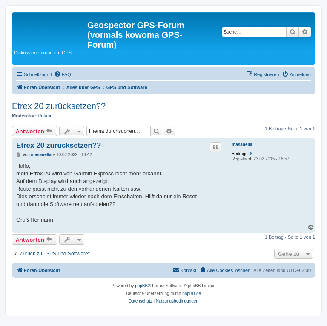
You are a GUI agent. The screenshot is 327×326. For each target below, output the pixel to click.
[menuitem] (62, 74)
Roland (45, 115)
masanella (242, 144)
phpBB (141, 285)
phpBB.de (191, 293)
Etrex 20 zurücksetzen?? (59, 106)
